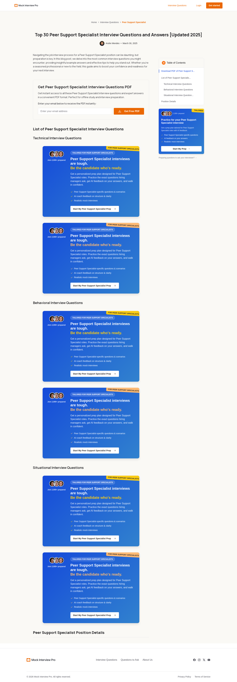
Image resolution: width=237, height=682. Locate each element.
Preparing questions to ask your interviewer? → (178, 158)
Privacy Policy (184, 676)
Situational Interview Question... (178, 95)
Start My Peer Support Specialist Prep (94, 208)
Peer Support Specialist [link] (134, 22)
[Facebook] (194, 659)
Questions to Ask (130, 660)
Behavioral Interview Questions (178, 89)
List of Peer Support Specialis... (176, 78)
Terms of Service (202, 676)
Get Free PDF (129, 111)
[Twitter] (204, 659)
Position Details (168, 101)
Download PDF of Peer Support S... (178, 71)
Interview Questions (177, 5)
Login (198, 5)
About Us (148, 660)
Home (94, 22)
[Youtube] (208, 659)
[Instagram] (199, 659)
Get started (214, 5)
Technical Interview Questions (178, 84)
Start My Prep (181, 149)
